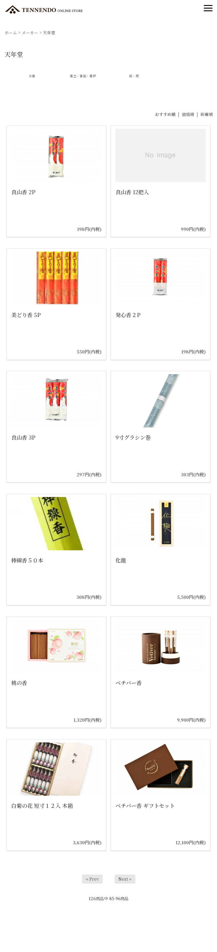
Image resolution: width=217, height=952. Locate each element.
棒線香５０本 (27, 560)
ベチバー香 (128, 682)
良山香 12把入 (132, 192)
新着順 (206, 114)
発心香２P (128, 315)
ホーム (10, 33)
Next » (124, 879)
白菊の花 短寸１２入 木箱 (42, 805)
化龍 (120, 560)
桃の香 (19, 682)
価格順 (188, 114)
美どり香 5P (26, 315)
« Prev (92, 879)
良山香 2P (23, 192)
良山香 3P (23, 437)
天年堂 (49, 33)
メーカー (30, 33)
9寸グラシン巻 (133, 437)
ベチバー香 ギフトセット (145, 805)
